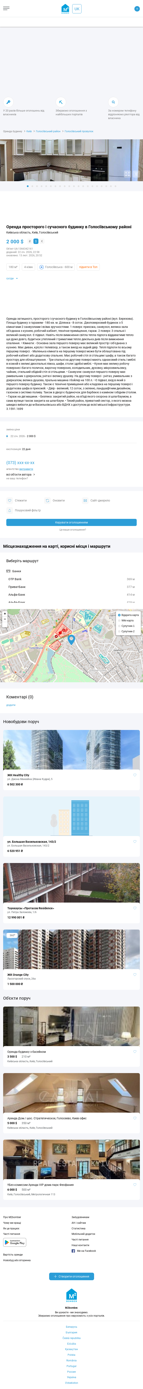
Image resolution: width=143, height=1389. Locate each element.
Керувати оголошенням (71, 522)
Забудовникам (80, 1217)
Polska (71, 1354)
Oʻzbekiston (71, 1382)
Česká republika (72, 1338)
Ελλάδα (71, 1343)
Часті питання (11, 1234)
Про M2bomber (12, 1217)
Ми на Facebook (84, 1251)
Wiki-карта (128, 620)
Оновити (54, 500)
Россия (71, 1371)
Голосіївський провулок (79, 131)
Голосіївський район (48, 131)
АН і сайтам (79, 1222)
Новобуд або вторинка (17, 1260)
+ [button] (5, 613)
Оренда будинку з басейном (26, 1051)
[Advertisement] (71, 62)
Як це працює (11, 1228)
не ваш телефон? (17, 478)
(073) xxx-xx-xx (20, 462)
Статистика (78, 1228)
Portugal (71, 1366)
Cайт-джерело (96, 500)
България (71, 1332)
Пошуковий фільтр (23, 510)
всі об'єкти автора (18, 474)
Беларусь (71, 1326)
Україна (71, 1377)
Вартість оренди (13, 1254)
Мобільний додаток (83, 1234)
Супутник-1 (128, 626)
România (71, 1360)
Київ (29, 131)
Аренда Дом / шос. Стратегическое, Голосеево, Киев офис (47, 1118)
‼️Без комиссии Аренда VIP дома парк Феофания (40, 1184)
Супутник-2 (128, 631)
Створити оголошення (71, 1276)
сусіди (10, 278)
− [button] (5, 619)
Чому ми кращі (12, 1222)
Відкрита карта (130, 615)
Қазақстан (71, 1349)
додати (11, 705)
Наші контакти (80, 1245)
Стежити (16, 500)
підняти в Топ (88, 267)
